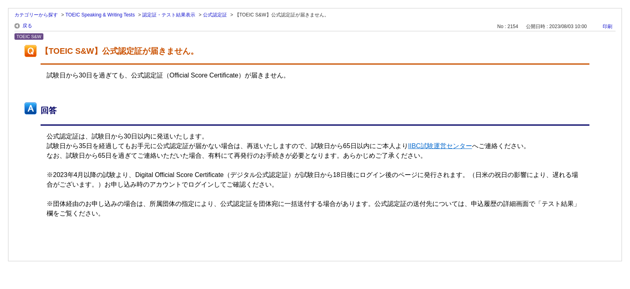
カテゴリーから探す (36, 15)
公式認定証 (215, 15)
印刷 (607, 26)
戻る (27, 25)
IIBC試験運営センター (440, 145)
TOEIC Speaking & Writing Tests (100, 15)
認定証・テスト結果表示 (168, 15)
